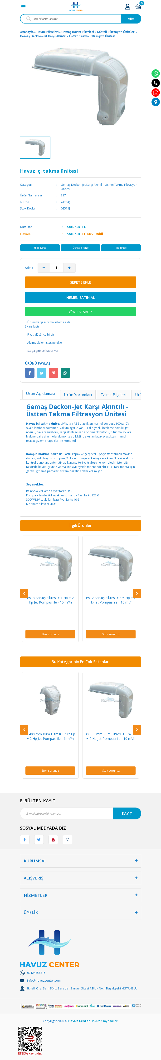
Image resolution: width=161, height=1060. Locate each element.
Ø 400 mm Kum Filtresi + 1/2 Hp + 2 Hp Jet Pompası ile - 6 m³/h (50, 736)
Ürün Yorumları (78, 394)
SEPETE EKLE (80, 282)
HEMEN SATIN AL (80, 297)
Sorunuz (74, 226)
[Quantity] (56, 267)
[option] (35, 147)
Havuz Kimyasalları (104, 1021)
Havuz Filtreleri (47, 32)
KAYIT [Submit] (127, 813)
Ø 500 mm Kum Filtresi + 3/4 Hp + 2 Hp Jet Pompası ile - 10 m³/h (111, 736)
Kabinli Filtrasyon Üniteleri (116, 32)
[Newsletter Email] (80, 813)
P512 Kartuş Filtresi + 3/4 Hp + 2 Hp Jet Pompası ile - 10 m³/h (111, 599)
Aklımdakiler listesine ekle (43, 343)
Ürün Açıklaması (40, 393)
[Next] (137, 593)
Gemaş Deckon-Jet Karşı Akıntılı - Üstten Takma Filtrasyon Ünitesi (67, 36)
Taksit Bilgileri (113, 394)
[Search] (80, 19)
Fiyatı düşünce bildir (39, 335)
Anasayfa (27, 32)
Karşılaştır (33, 326)
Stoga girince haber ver (42, 351)
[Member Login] (128, 7)
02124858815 (36, 972)
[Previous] (24, 593)
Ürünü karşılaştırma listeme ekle (47, 322)
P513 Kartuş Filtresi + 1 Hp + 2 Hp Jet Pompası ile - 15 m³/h (50, 599)
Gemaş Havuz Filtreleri (77, 32)
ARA (131, 18)
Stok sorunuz (50, 634)
